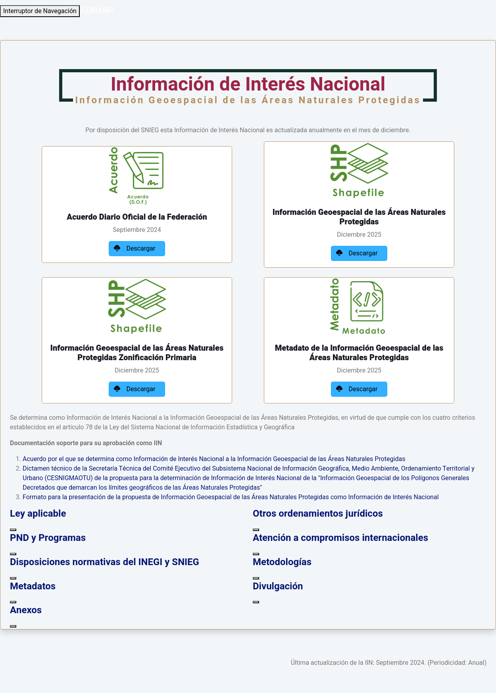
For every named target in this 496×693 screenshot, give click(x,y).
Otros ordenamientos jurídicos (318, 514)
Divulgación (278, 586)
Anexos (26, 610)
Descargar (137, 248)
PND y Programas (48, 538)
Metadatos (33, 586)
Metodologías (282, 562)
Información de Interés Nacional (248, 88)
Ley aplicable (38, 514)
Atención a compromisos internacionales (340, 538)
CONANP (97, 10)
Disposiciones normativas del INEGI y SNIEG (104, 562)
